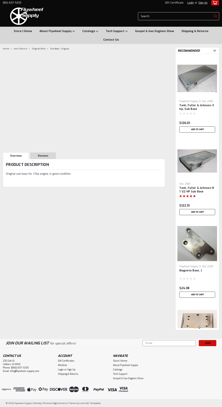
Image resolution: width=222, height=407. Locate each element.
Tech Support (117, 31)
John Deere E (20, 48)
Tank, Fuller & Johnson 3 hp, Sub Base (196, 107)
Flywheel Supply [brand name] (188, 101)
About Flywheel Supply (57, 31)
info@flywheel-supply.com (24, 371)
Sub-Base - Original (59, 48)
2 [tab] (199, 328)
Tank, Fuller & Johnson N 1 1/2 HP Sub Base (196, 189)
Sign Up (203, 3)
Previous (210, 50)
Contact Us (111, 40)
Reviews (43, 155)
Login (190, 3)
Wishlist (62, 365)
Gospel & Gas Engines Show (154, 31)
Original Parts (38, 48)
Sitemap (37, 403)
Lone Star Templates (90, 403)
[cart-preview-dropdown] (214, 2)
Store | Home (23, 31)
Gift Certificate (174, 3)
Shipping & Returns (194, 31)
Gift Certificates (66, 360)
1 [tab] (195, 328)
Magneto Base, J (190, 270)
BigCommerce (60, 403)
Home (6, 48)
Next (214, 50)
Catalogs (90, 31)
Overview (16, 155)
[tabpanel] (197, 95)
